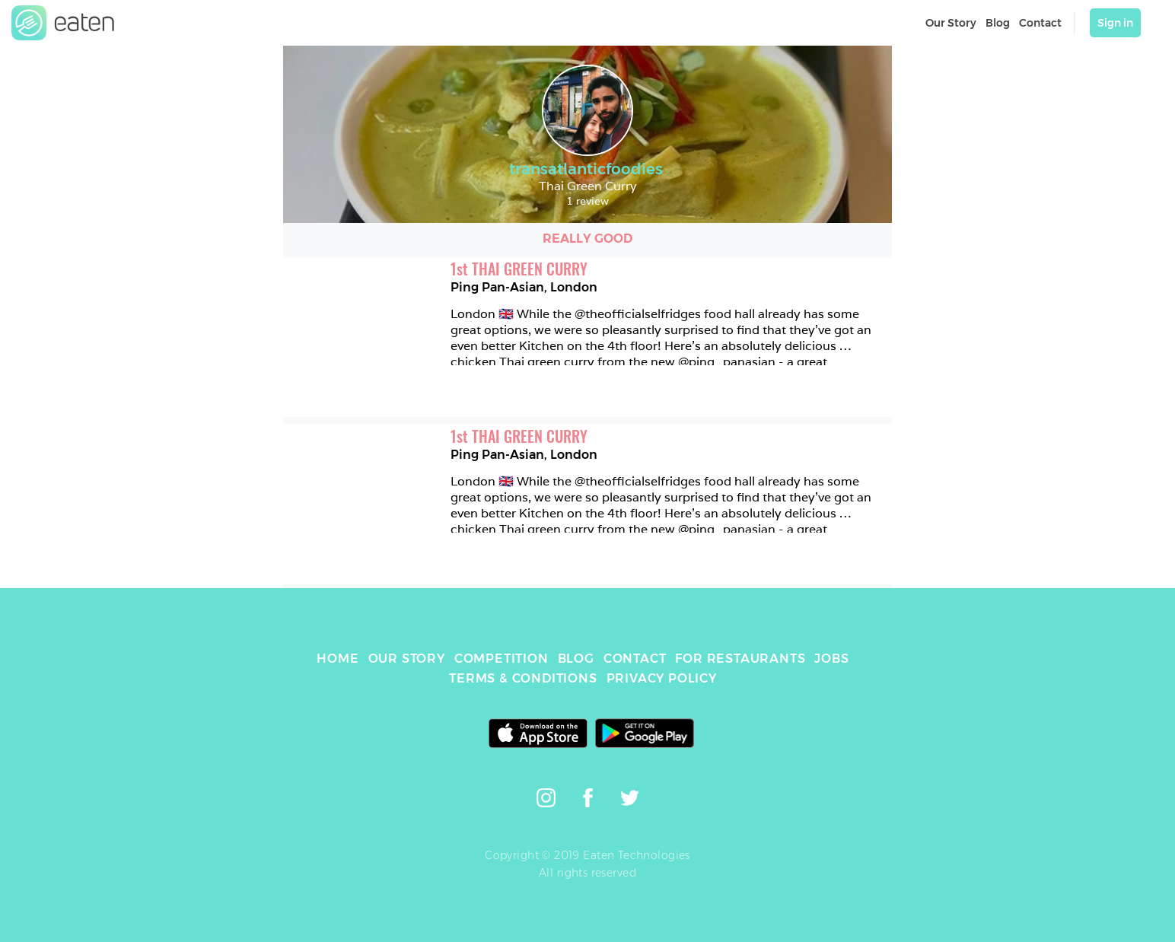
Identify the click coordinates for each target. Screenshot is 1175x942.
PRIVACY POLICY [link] (662, 678)
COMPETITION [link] (501, 658)
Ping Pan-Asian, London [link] (524, 287)
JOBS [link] (831, 658)
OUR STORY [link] (406, 658)
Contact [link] (1040, 23)
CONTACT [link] (635, 658)
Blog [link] (998, 23)
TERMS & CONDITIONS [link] (523, 678)
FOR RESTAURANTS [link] (740, 658)
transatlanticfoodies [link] (588, 169)
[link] (63, 22)
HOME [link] (337, 658)
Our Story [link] (950, 23)
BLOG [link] (576, 658)
